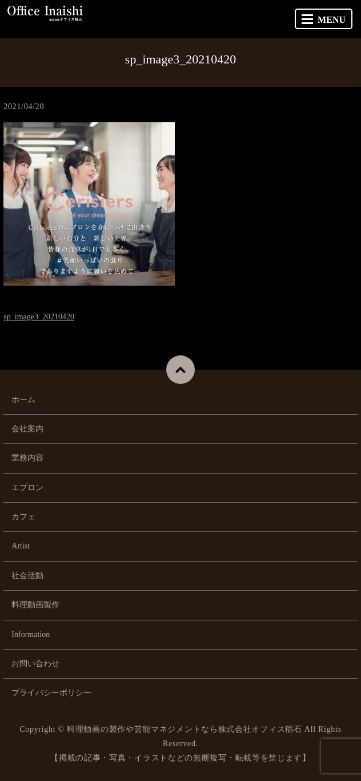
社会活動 (27, 575)
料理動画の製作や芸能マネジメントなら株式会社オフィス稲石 (184, 729)
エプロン (27, 487)
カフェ (23, 516)
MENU (324, 20)
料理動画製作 (35, 604)
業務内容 (27, 458)
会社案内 (27, 428)
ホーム (23, 399)
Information (30, 634)
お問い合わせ (35, 663)
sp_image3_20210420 (38, 317)
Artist (20, 546)
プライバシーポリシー (51, 692)
